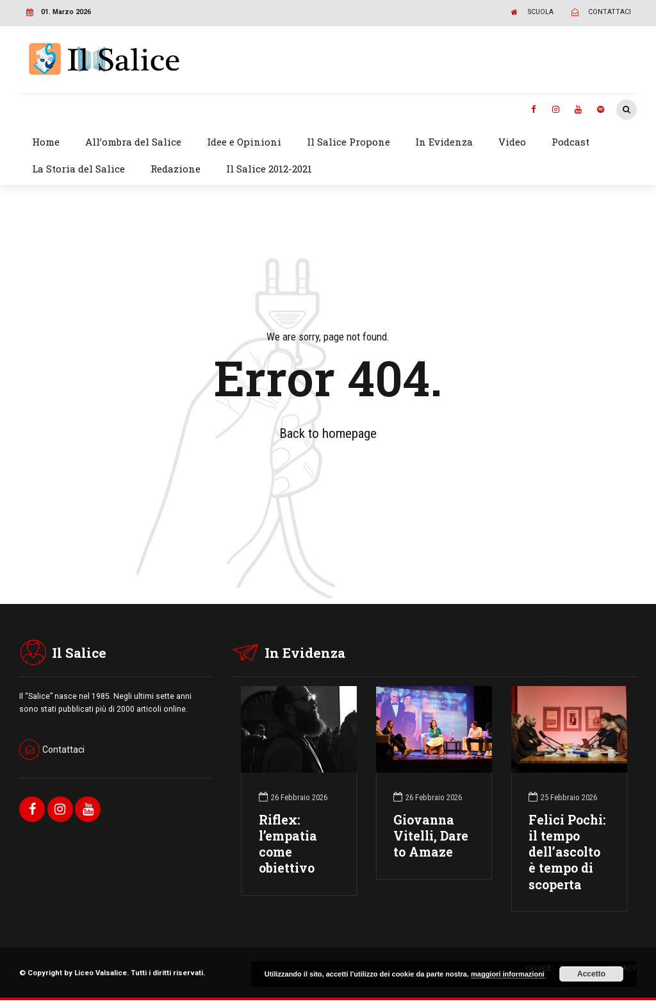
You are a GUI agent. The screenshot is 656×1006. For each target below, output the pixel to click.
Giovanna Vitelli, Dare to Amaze (430, 836)
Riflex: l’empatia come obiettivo (288, 844)
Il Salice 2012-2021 (269, 168)
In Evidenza (444, 141)
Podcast (570, 141)
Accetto (591, 973)
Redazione (176, 168)
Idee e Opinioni (244, 141)
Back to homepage (328, 433)
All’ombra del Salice (133, 141)
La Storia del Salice (78, 168)
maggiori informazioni (508, 974)
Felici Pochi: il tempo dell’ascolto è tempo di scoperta (567, 852)
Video (512, 141)
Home (46, 141)
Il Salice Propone (348, 141)
